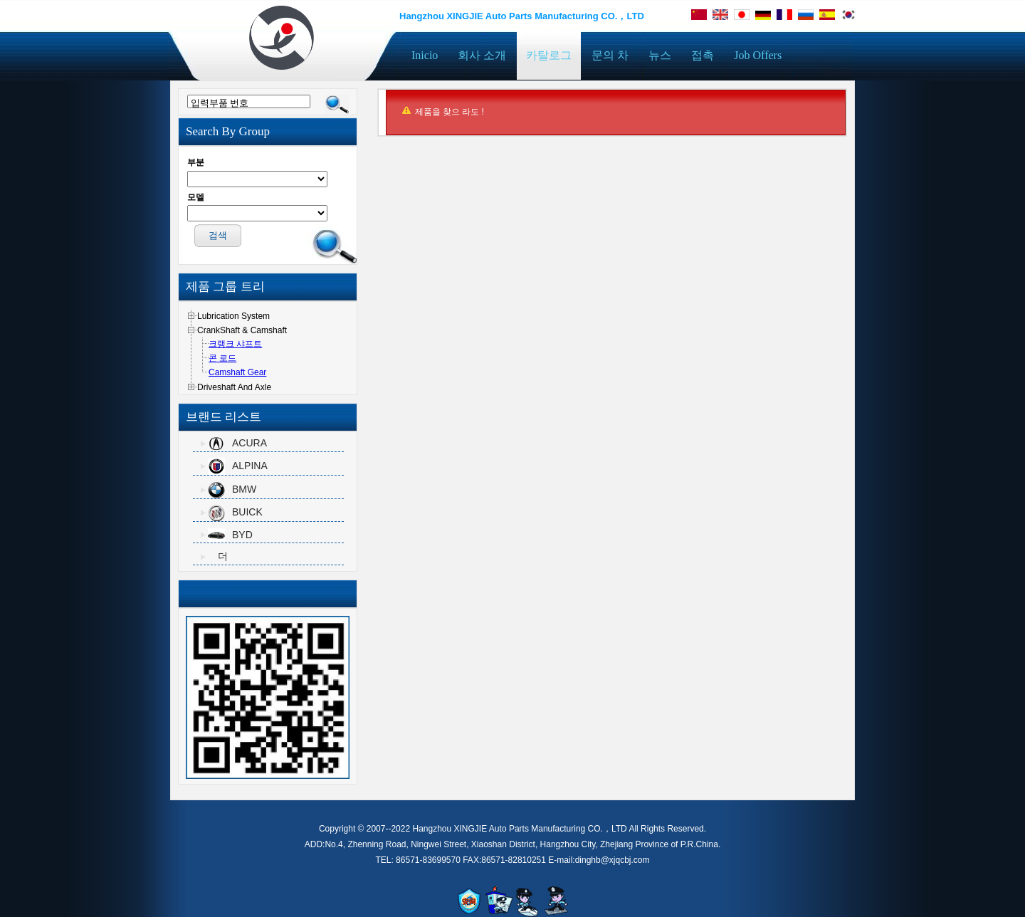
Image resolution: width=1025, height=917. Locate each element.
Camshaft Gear (237, 372)
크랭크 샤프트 (235, 344)
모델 (195, 197)
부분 (195, 162)
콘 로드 (222, 358)
